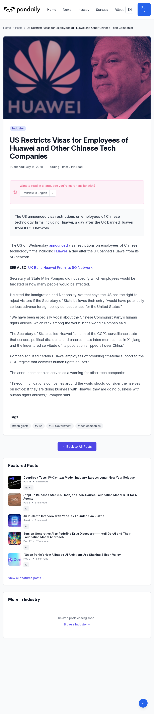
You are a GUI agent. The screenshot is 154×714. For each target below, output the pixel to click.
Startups (102, 10)
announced (58, 245)
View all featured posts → (26, 578)
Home (51, 10)
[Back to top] (143, 703)
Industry (83, 10)
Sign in (144, 9)
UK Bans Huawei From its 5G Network (60, 267)
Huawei (60, 251)
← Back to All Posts (77, 447)
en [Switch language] (130, 9)
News (67, 10)
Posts (18, 27)
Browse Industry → (77, 624)
